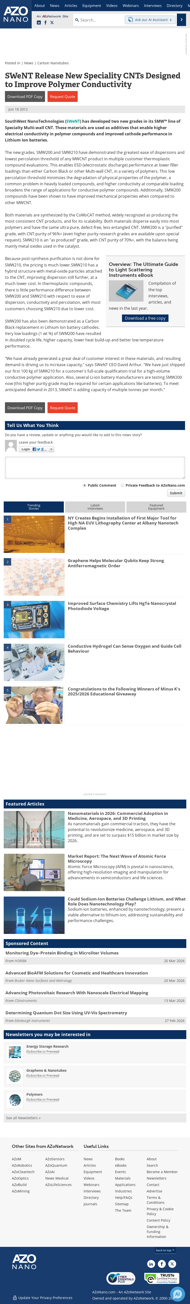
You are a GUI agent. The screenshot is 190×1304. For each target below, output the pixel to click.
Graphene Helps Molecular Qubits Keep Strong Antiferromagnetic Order (116, 563)
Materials (123, 1178)
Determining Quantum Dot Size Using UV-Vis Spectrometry (66, 1013)
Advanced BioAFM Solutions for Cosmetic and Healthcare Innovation (76, 973)
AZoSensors (55, 1159)
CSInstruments (26, 1000)
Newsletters (156, 1178)
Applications (125, 1184)
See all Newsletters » (23, 1117)
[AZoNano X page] (52, 22)
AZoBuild (19, 1184)
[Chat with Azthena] (177, 1294)
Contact (153, 1184)
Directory (91, 1197)
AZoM (16, 1159)
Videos (89, 1178)
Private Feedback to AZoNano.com (155, 485)
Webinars (91, 1184)
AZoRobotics (22, 1165)
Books (120, 1159)
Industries (123, 1191)
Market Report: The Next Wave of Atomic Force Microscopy (117, 858)
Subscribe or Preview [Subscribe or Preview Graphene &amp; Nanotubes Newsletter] (42, 1075)
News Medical (57, 1178)
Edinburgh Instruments (32, 1020)
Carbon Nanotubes (53, 63)
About (152, 1159)
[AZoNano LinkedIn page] (39, 22)
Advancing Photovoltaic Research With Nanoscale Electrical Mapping (76, 993)
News (28, 63)
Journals (90, 1204)
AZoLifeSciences (58, 1184)
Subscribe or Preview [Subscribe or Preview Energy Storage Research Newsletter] (42, 1051)
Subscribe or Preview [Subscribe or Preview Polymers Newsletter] (42, 1099)
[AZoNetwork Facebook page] (46, 22)
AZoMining (21, 1191)
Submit (176, 493)
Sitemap (122, 1204)
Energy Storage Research (47, 1046)
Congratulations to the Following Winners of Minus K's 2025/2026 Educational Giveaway (124, 691)
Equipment (93, 1171)
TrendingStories (33, 507)
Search (152, 1165)
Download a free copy (145, 318)
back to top (165, 1250)
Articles (90, 1165)
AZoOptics (20, 1178)
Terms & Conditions (156, 1200)
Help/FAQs (123, 1197)
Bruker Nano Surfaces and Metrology (43, 980)
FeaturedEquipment (156, 507)
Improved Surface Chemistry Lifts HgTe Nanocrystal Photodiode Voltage (122, 605)
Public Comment (102, 485)
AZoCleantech (23, 1171)
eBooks (121, 1165)
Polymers (34, 1094)
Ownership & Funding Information (157, 1231)
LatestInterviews (95, 507)
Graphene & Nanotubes (46, 1070)
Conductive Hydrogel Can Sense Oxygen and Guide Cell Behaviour (124, 648)
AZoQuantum (56, 1165)
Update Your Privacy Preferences (42, 1297)
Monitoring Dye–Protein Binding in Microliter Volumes (62, 953)
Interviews (92, 1191)
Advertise (154, 1191)
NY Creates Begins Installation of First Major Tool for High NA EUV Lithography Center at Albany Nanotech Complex (123, 523)
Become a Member (162, 1171)
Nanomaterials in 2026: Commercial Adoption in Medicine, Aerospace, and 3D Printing (118, 815)
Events (120, 1171)
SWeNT (73, 121)
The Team (123, 1210)
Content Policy (158, 1220)
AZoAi (50, 1171)
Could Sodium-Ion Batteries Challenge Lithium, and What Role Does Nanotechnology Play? (127, 901)
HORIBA (20, 960)
